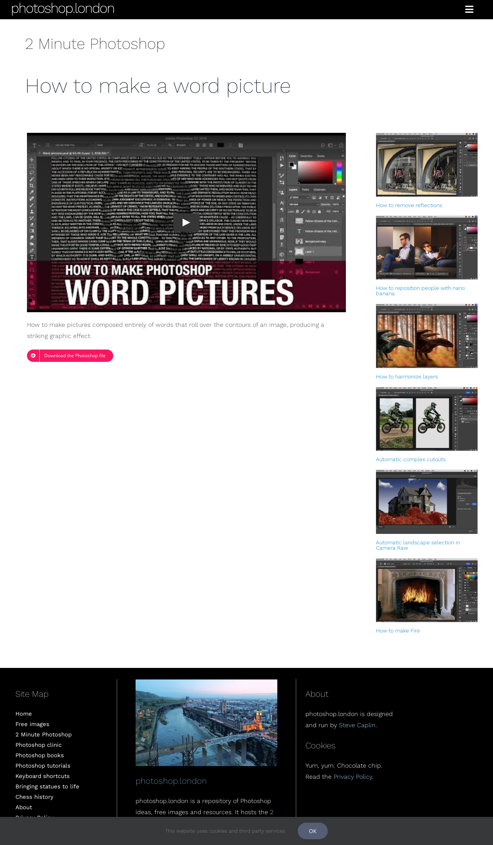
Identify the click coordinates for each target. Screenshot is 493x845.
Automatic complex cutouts (411, 459)
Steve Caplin (357, 725)
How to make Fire (398, 630)
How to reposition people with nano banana (420, 290)
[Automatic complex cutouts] (427, 419)
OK (313, 831)
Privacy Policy (353, 776)
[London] (206, 682)
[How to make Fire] (427, 590)
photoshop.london (171, 781)
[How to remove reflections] (427, 165)
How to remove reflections (409, 205)
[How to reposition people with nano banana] (427, 247)
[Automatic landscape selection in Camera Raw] (427, 502)
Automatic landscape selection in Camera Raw (418, 545)
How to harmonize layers (407, 376)
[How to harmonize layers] (427, 336)
